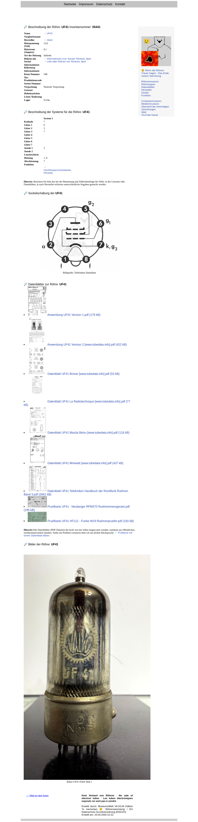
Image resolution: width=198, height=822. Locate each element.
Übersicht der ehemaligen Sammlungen (155, 108)
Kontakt (120, 4)
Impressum (86, 4)
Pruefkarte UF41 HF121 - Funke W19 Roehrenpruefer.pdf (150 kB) (81, 521)
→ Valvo (48, 40)
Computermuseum (151, 101)
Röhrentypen (148, 84)
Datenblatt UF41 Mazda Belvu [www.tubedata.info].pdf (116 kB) (78, 432)
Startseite (70, 4)
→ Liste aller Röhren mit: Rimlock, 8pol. (65, 61)
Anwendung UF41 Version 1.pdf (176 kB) (64, 314)
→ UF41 (48, 33)
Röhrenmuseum (150, 81)
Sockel (145, 92)
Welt (143, 112)
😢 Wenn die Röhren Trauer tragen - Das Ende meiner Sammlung (155, 73)
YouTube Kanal (149, 115)
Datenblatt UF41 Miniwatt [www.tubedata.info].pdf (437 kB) (75, 463)
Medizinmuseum (150, 103)
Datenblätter (148, 87)
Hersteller (146, 90)
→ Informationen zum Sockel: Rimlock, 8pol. (68, 58)
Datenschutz (104, 4)
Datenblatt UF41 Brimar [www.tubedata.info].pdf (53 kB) (74, 373)
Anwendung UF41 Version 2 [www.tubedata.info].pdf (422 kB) (77, 344)
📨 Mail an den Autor (37, 795)
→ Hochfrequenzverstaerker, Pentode (57, 170)
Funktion (146, 95)
